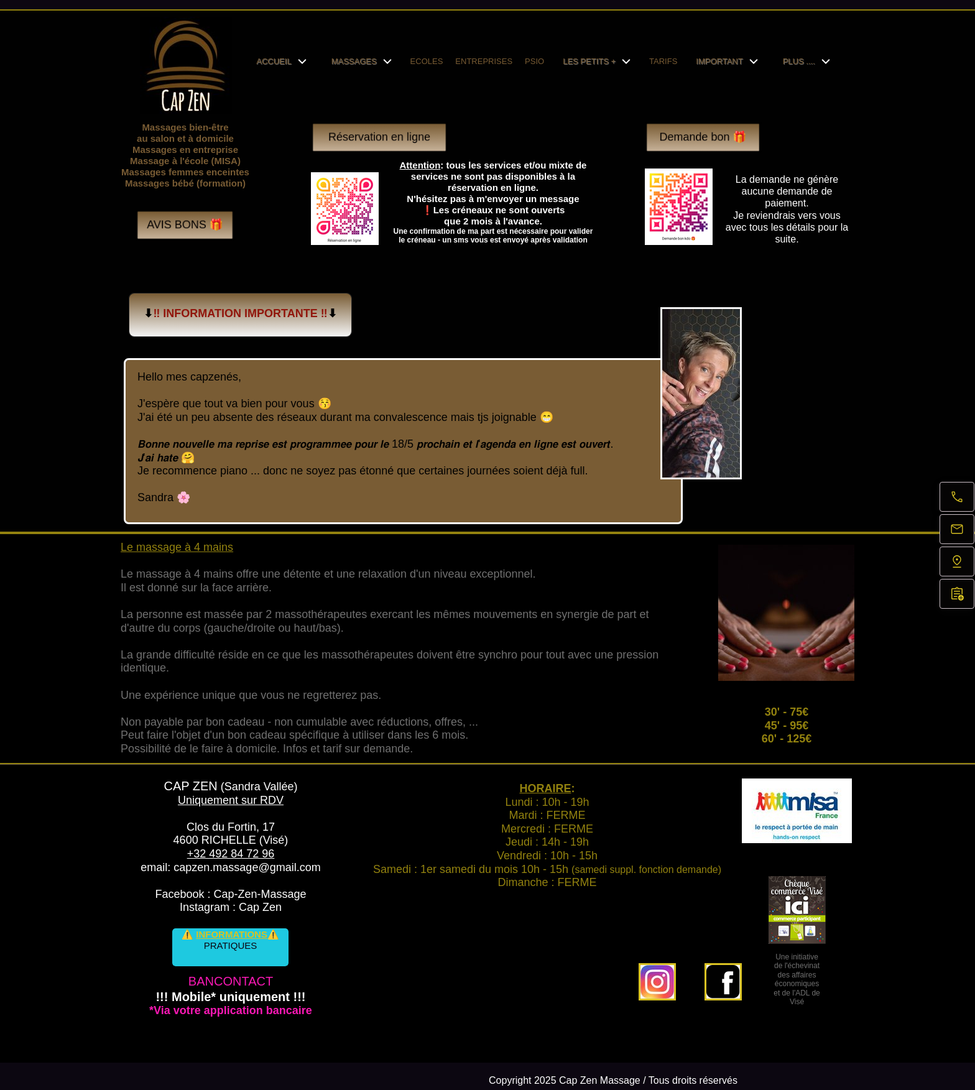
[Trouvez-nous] (957, 561)
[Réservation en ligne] (957, 594)
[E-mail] (957, 529)
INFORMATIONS (231, 934)
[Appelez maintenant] (957, 497)
